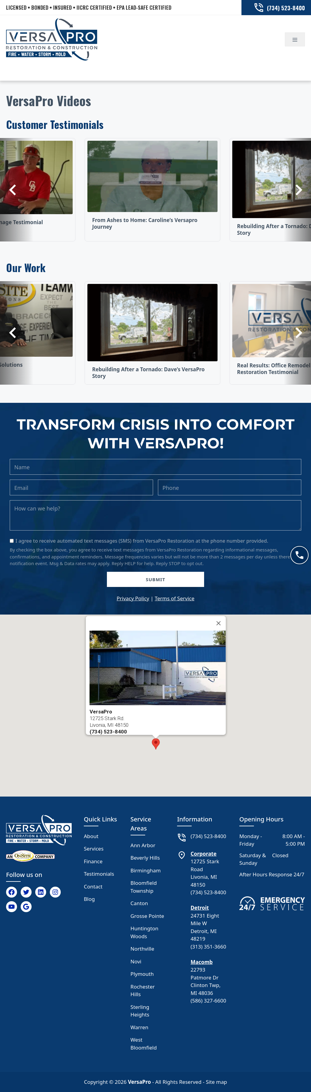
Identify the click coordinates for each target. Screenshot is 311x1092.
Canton (139, 903)
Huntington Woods (145, 932)
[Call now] (299, 555)
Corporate (203, 853)
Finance (93, 861)
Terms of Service (174, 598)
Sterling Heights (140, 1010)
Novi (136, 961)
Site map (216, 1081)
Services (94, 848)
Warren (140, 1027)
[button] (156, 744)
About (91, 836)
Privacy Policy (133, 598)
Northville (142, 948)
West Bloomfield (144, 1043)
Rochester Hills (143, 990)
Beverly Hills (145, 857)
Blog (89, 898)
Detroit (199, 907)
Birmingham (146, 870)
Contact (93, 886)
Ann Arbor (143, 845)
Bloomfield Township (144, 886)
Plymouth (142, 973)
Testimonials (99, 873)
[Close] (218, 623)
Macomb (201, 962)
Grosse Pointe (147, 915)
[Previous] (16, 189)
